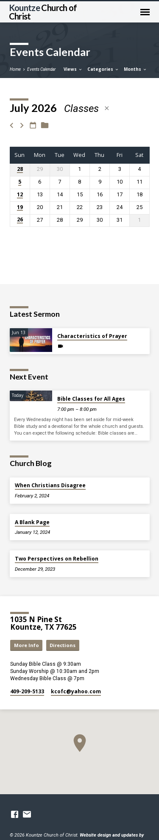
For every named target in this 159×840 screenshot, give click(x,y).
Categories (103, 69)
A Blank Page (32, 522)
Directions (62, 645)
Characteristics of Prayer (92, 336)
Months (135, 69)
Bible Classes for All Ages (91, 398)
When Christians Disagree (50, 485)
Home (15, 69)
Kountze (43, 12)
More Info (26, 645)
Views (73, 69)
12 (20, 195)
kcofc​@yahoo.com (76, 691)
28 (20, 169)
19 (20, 207)
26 (20, 220)
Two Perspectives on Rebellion (56, 558)
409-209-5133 (27, 691)
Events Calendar (41, 69)
